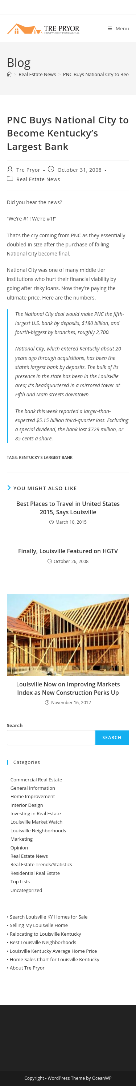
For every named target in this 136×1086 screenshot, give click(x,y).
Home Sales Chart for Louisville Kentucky (54, 959)
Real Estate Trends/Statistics (41, 864)
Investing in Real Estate (36, 813)
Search (15, 725)
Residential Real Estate (35, 873)
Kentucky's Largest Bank (46, 457)
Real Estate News (38, 179)
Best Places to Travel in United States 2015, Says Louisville (68, 508)
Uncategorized (26, 890)
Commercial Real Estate (36, 779)
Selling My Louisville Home (39, 925)
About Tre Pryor (27, 967)
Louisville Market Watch (37, 822)
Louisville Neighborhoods (38, 830)
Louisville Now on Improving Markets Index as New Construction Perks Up (68, 688)
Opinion (19, 847)
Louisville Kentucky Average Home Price (53, 951)
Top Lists (20, 881)
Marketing (22, 839)
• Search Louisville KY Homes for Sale (47, 916)
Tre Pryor (28, 169)
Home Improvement (33, 796)
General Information (33, 788)
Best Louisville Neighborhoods (43, 942)
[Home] (9, 74)
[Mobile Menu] (118, 28)
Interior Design (27, 805)
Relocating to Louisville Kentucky (45, 934)
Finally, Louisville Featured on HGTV (68, 551)
